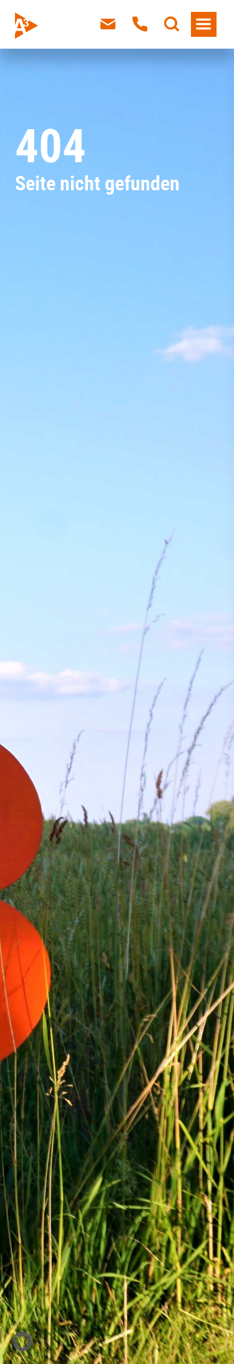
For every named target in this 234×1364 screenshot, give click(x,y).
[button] (22, 1341)
